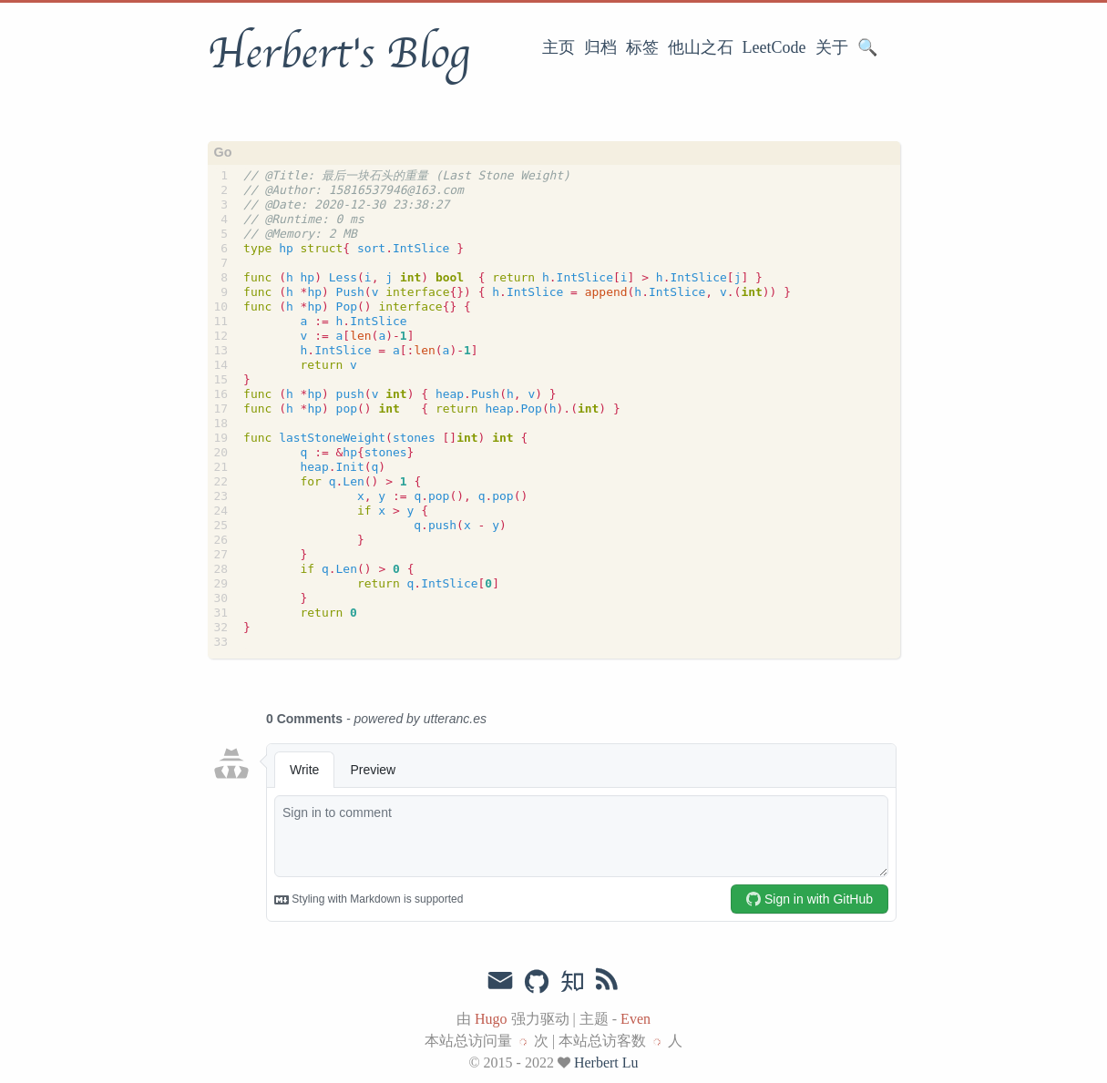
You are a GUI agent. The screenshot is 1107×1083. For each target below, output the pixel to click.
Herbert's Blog (338, 54)
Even (635, 1019)
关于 (831, 47)
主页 (558, 47)
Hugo (491, 1019)
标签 (642, 47)
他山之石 (700, 47)
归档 (600, 47)
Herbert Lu (606, 1062)
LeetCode (774, 47)
